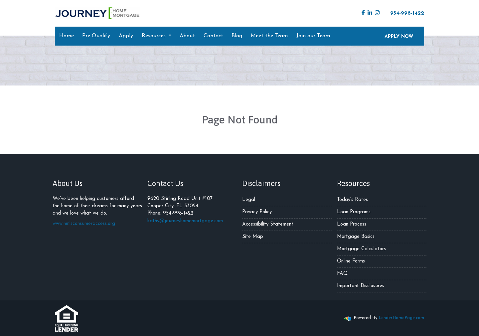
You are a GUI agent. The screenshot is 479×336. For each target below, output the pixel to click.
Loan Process (351, 224)
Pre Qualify (96, 36)
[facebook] (363, 13)
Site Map (252, 236)
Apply (126, 36)
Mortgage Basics (356, 236)
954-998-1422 (404, 13)
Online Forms (351, 261)
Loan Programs (354, 212)
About (187, 36)
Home (66, 36)
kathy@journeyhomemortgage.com (185, 221)
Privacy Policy (257, 212)
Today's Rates (352, 199)
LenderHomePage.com (401, 318)
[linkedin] (370, 13)
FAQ (342, 273)
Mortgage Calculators (361, 249)
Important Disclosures (360, 285)
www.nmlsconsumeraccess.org (84, 223)
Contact (213, 36)
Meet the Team (269, 36)
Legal (248, 199)
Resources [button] (154, 36)
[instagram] (377, 13)
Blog (237, 36)
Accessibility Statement (267, 224)
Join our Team (313, 36)
